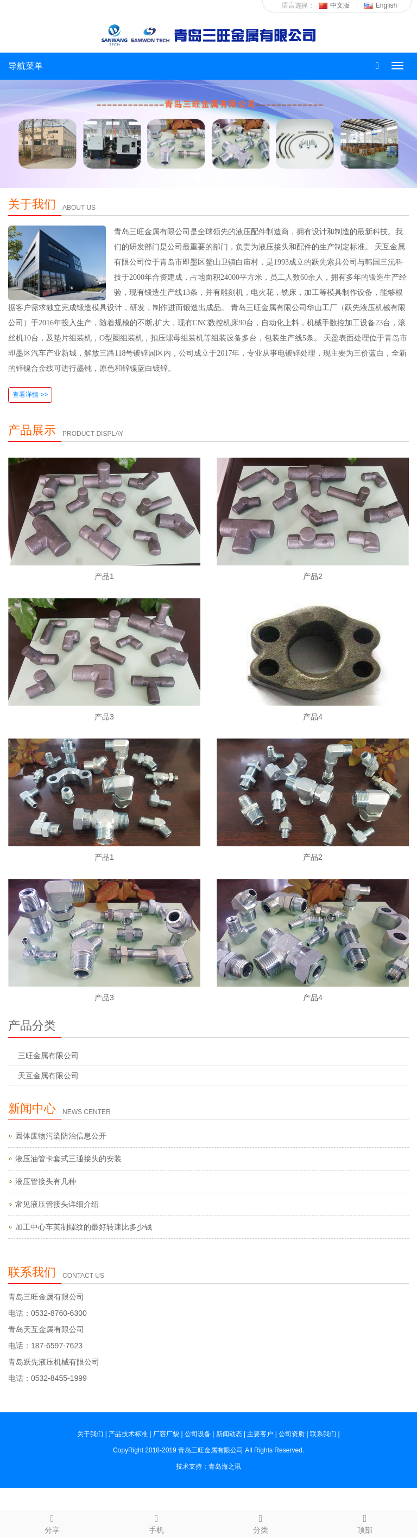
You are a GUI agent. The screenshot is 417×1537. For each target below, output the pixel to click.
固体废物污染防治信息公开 (60, 1135)
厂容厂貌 (166, 1434)
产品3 (104, 716)
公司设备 (198, 1434)
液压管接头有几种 (45, 1181)
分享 (52, 1522)
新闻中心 (32, 1108)
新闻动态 (229, 1434)
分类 (260, 1522)
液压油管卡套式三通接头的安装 (68, 1158)
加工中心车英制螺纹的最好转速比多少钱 (83, 1227)
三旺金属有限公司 (48, 1055)
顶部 (365, 1522)
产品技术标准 (128, 1434)
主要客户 (260, 1434)
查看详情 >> (30, 394)
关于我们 (32, 204)
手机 (156, 1522)
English (380, 5)
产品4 (313, 716)
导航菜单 (25, 65)
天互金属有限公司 (48, 1075)
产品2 (313, 576)
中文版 (334, 5)
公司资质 (292, 1434)
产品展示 (32, 430)
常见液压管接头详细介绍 (57, 1204)
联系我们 (32, 1272)
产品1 (104, 576)
